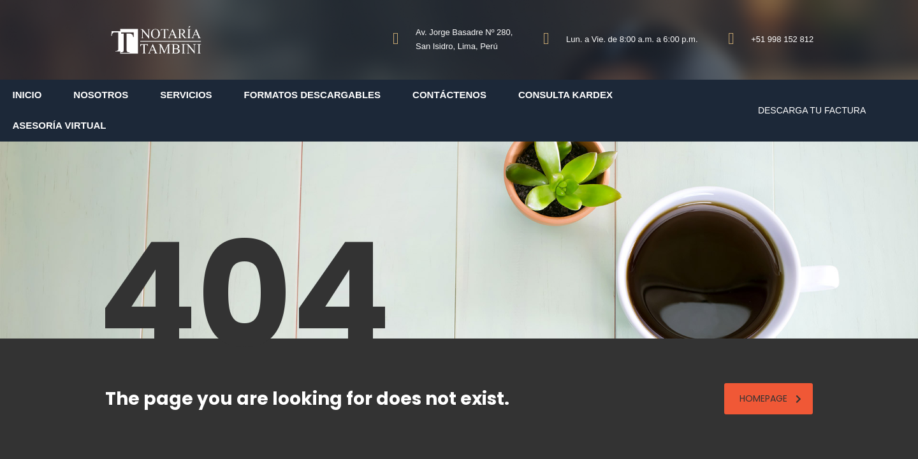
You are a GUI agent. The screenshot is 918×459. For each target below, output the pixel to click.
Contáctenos (449, 94)
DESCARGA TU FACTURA (812, 110)
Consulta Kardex (565, 94)
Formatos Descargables (312, 94)
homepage (770, 398)
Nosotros (100, 94)
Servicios (186, 94)
